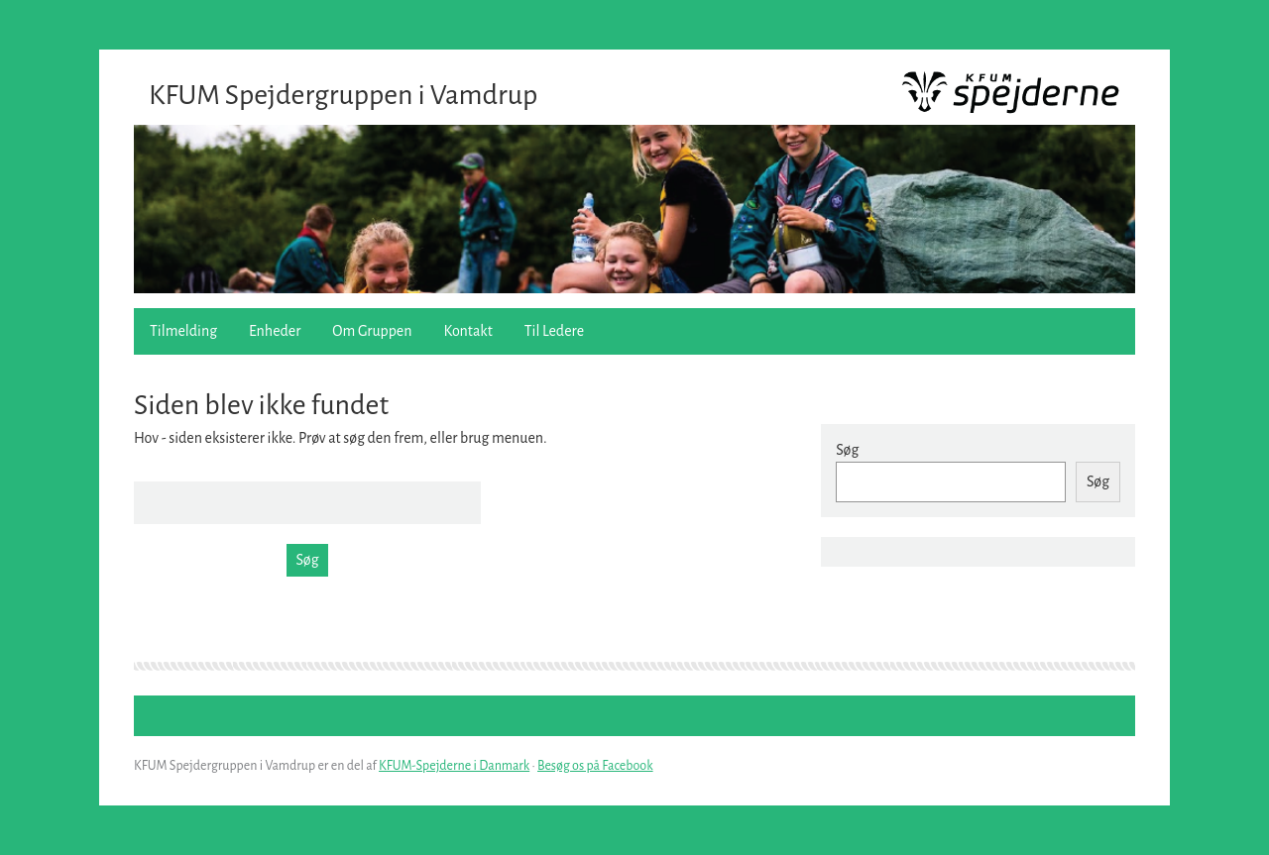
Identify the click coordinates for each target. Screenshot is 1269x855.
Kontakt (468, 331)
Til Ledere (554, 331)
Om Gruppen (371, 331)
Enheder (274, 331)
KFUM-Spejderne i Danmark (454, 766)
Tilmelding (183, 331)
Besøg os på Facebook (595, 766)
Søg (847, 450)
